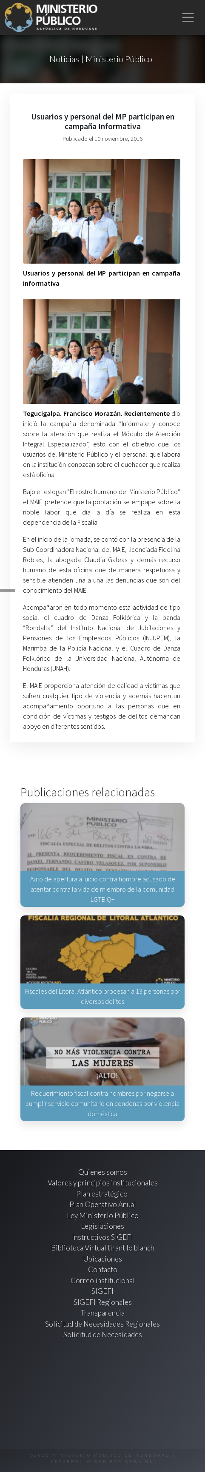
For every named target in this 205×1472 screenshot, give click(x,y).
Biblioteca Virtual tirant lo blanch (102, 1247)
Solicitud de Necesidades (102, 1334)
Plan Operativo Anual (102, 1204)
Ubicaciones (102, 1258)
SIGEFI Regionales (103, 1302)
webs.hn (139, 1461)
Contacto (102, 1269)
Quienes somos (102, 1172)
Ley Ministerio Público (103, 1215)
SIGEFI (102, 1291)
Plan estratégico (102, 1193)
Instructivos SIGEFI (102, 1237)
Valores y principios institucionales (103, 1182)
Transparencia (103, 1312)
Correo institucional (103, 1280)
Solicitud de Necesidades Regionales (102, 1323)
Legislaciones (102, 1226)
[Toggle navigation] (188, 17)
